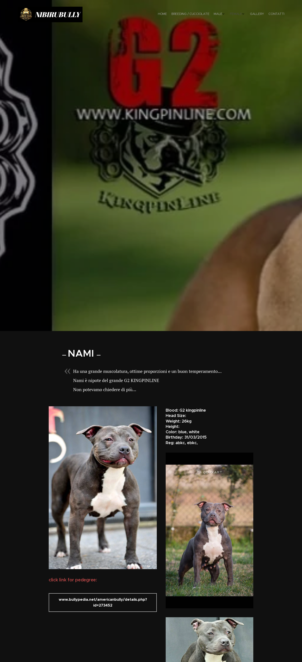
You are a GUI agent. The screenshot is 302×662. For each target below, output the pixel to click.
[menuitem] (256, 14)
